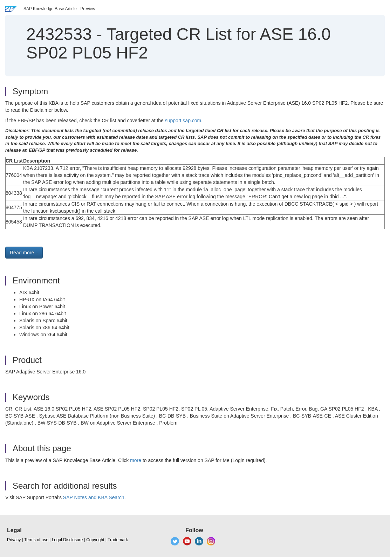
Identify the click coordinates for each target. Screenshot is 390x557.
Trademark (118, 539)
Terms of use (36, 539)
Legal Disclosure (67, 539)
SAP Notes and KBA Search (93, 497)
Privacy (14, 539)
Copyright (95, 539)
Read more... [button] (24, 252)
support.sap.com (183, 120)
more (135, 460)
